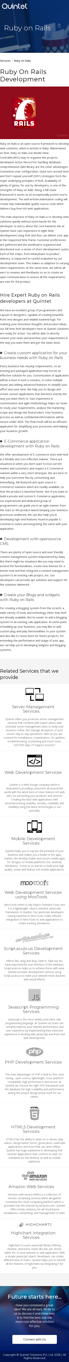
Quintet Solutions (15, 6)
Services (5, 60)
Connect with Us (34, 1339)
